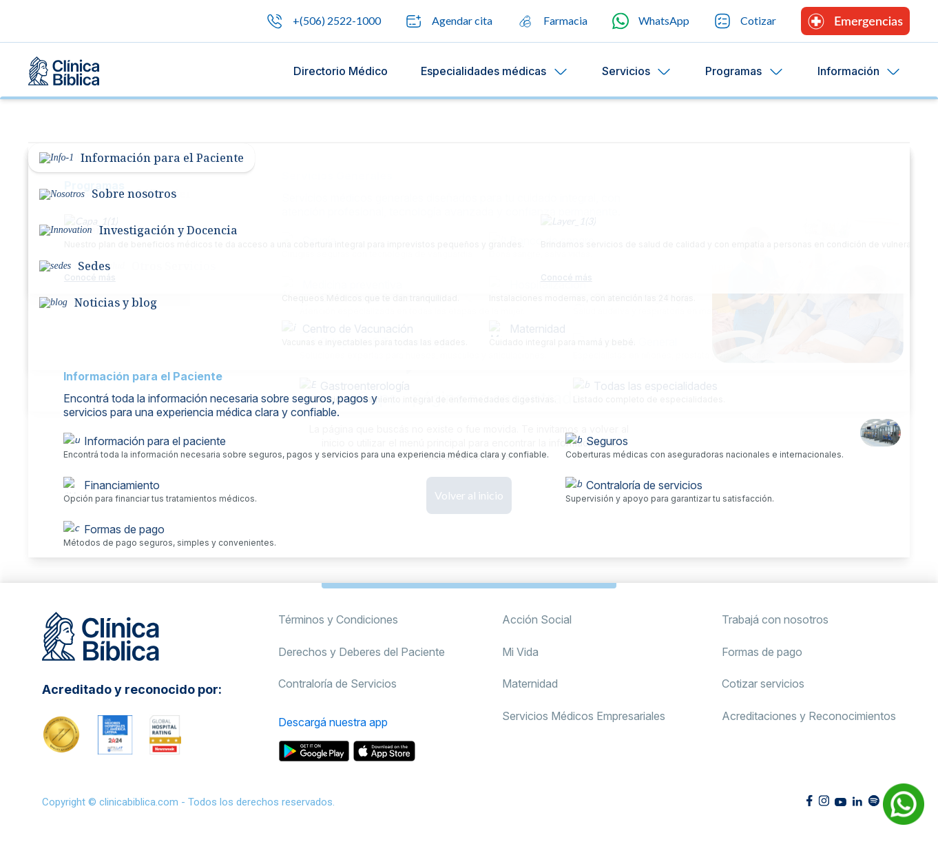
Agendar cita (449, 21)
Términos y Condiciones (338, 619)
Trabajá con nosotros (775, 619)
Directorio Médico (340, 71)
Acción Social (537, 619)
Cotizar (745, 21)
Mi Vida (520, 652)
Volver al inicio (469, 495)
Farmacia (552, 21)
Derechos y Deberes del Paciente (361, 652)
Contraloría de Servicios (337, 683)
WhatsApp (650, 21)
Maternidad (530, 683)
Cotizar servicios (763, 683)
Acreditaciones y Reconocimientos (809, 716)
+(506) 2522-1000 (324, 21)
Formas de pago (762, 652)
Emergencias (855, 21)
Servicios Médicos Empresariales (583, 716)
